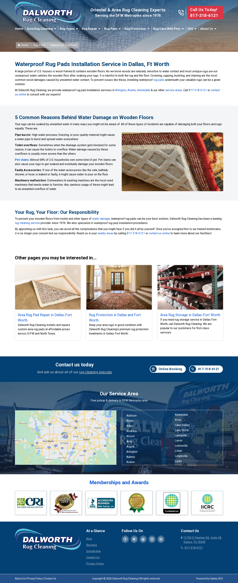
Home (19, 28)
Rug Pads (110, 28)
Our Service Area (119, 395)
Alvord (130, 437)
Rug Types (67, 28)
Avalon (131, 91)
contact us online (159, 234)
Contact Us (93, 558)
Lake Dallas (182, 426)
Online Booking (166, 370)
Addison (131, 416)
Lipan (178, 462)
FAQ (190, 28)
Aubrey (130, 458)
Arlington (120, 91)
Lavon (178, 441)
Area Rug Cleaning (40, 28)
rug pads (158, 81)
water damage (101, 219)
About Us (206, 28)
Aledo (130, 421)
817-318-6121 (204, 15)
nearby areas (106, 234)
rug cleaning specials (95, 373)
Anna (129, 442)
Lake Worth (182, 431)
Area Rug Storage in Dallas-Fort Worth (190, 316)
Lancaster (181, 436)
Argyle (130, 447)
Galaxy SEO (216, 579)
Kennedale (143, 91)
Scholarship (93, 552)
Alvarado (131, 432)
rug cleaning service (27, 224)
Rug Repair (89, 28)
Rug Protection (135, 28)
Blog (89, 540)
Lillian (178, 452)
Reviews (91, 546)
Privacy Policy (95, 564)
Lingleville (181, 457)
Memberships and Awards (119, 484)
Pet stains (22, 161)
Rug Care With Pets (167, 28)
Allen (129, 427)
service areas (173, 91)
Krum (178, 421)
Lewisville (181, 446)
